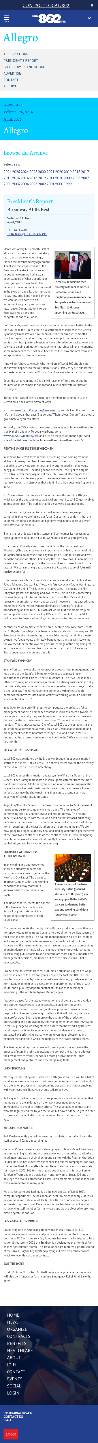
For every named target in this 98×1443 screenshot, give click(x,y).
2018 (76, 171)
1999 (68, 183)
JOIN (11, 1364)
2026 (7, 171)
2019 (68, 171)
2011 (51, 177)
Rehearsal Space (18, 1413)
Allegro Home (16, 54)
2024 (25, 171)
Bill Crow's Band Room (24, 67)
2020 (59, 171)
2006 (7, 183)
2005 (16, 183)
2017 (85, 171)
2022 (42, 171)
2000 (59, 183)
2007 (85, 177)
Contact (11, 79)
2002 (42, 183)
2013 (33, 177)
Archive (10, 86)
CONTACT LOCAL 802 (46, 5)
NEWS (13, 1322)
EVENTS (15, 1379)
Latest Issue (13, 104)
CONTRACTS (18, 1336)
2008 (76, 177)
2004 (25, 183)
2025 (16, 171)
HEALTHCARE (20, 1350)
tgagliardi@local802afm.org (27, 234)
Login (11, 1434)
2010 (59, 177)
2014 (25, 177)
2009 (68, 177)
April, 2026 (13, 119)
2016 (7, 177)
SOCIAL (14, 1386)
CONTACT (16, 1372)
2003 (33, 183)
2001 (51, 183)
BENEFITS (16, 1343)
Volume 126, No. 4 (18, 111)
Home (13, 1315)
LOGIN (13, 1393)
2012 (42, 177)
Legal (8, 1420)
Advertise (12, 73)
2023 (33, 171)
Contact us (13, 1416)
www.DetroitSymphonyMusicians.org (37, 410)
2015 (16, 177)
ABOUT (14, 1357)
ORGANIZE (17, 1329)
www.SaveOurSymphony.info (21, 436)
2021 (51, 171)
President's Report (21, 60)
